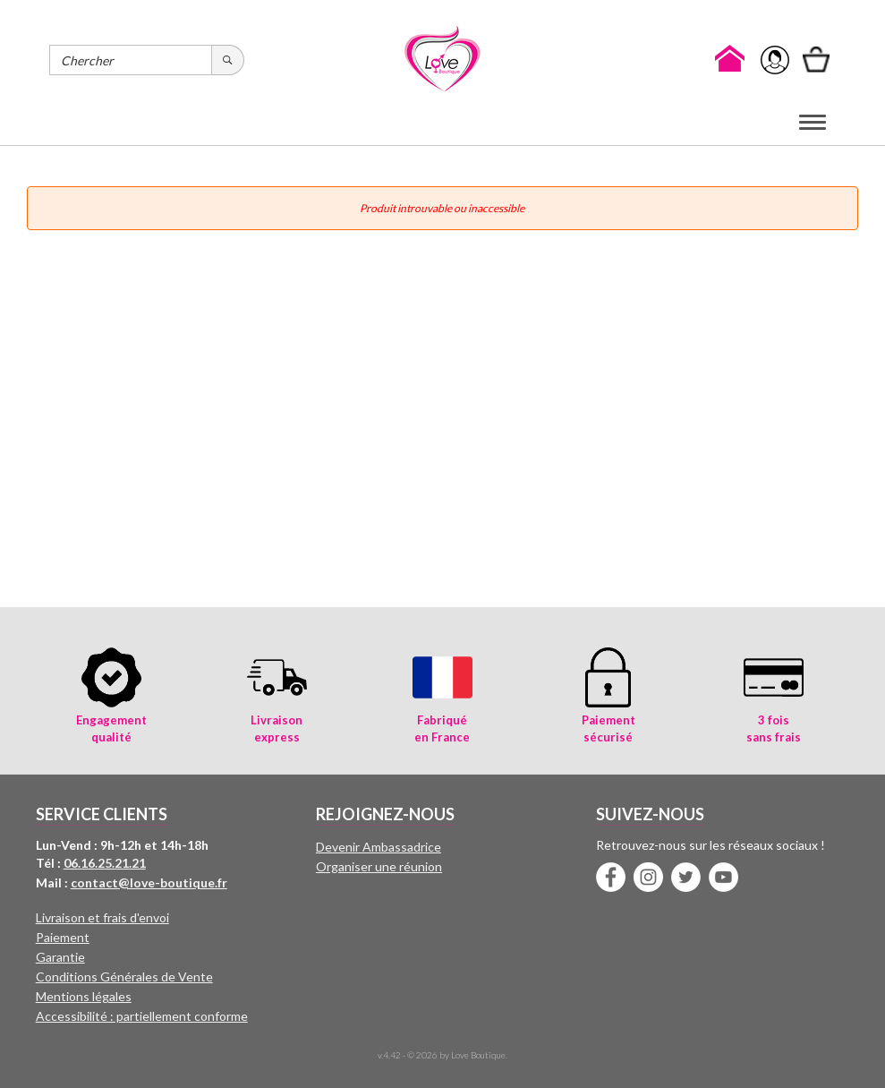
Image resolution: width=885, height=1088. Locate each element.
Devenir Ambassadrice (378, 846)
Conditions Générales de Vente (124, 976)
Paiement (62, 937)
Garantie (60, 956)
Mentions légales (84, 996)
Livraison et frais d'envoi (102, 917)
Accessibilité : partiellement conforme (142, 1016)
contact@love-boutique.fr (149, 882)
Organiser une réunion (379, 866)
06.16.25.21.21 (105, 862)
